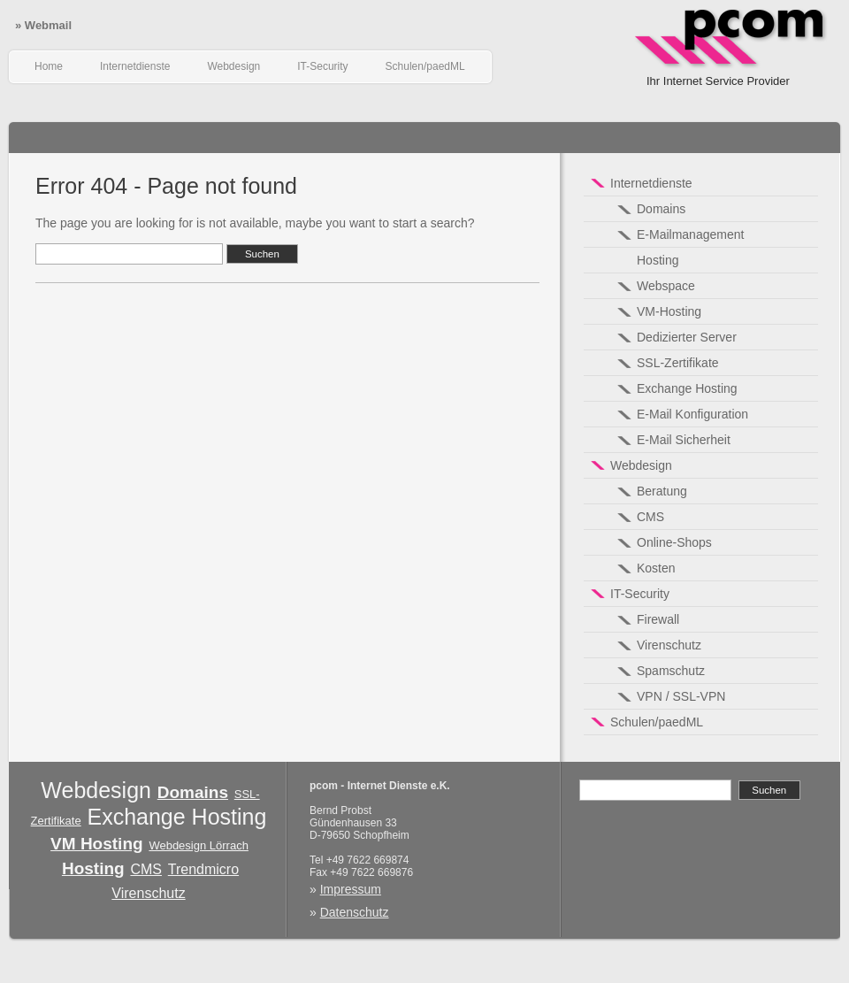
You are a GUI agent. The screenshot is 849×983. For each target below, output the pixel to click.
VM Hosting (96, 843)
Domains (192, 792)
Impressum (350, 889)
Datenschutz (354, 912)
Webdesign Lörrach (199, 845)
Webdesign (233, 66)
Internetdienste (135, 66)
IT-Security (322, 66)
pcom (730, 53)
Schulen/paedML (425, 66)
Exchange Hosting (176, 816)
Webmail (43, 25)
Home (48, 66)
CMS (146, 869)
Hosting (93, 868)
